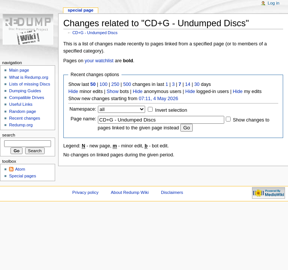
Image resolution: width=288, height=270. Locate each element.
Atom (20, 169)
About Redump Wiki (130, 192)
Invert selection (171, 110)
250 (115, 84)
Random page (22, 111)
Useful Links (20, 104)
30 (197, 84)
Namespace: (82, 109)
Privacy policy (85, 192)
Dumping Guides (25, 90)
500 (127, 84)
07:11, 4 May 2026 (158, 98)
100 (103, 84)
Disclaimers (172, 192)
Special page (80, 10)
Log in (273, 3)
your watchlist (99, 60)
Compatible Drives (26, 97)
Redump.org (21, 125)
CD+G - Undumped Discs (95, 32)
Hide (73, 91)
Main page (19, 70)
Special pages (22, 176)
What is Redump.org (28, 77)
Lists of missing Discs (29, 84)
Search (8, 135)
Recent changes (24, 118)
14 (187, 84)
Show (112, 91)
